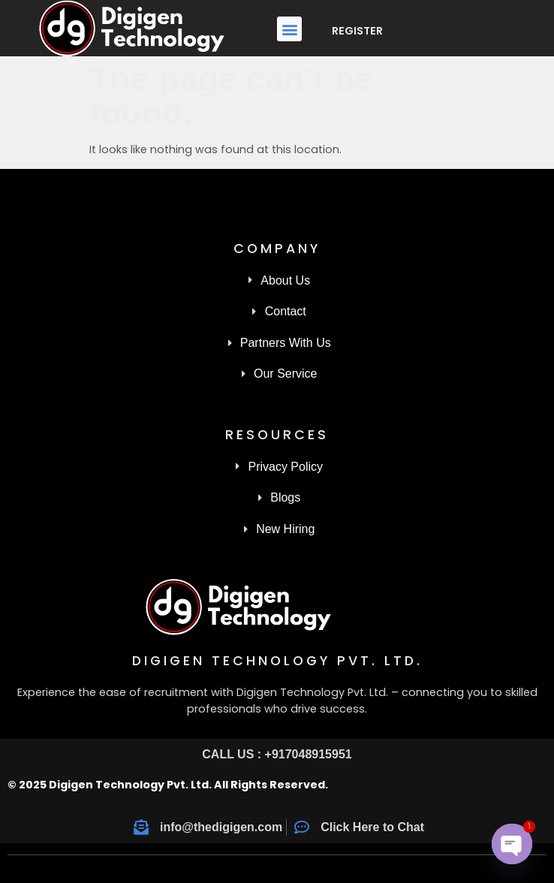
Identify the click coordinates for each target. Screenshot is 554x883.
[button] (289, 29)
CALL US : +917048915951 (276, 754)
